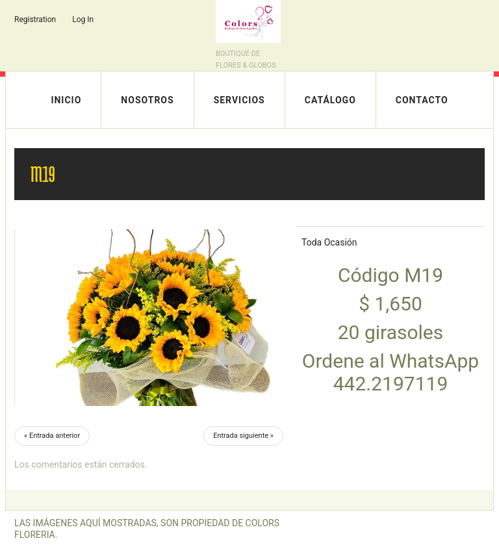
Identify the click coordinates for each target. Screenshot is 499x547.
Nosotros (147, 100)
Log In (83, 19)
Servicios (239, 100)
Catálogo (330, 100)
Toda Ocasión (329, 242)
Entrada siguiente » (243, 435)
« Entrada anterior (52, 435)
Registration (35, 19)
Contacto (422, 100)
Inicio (66, 100)
